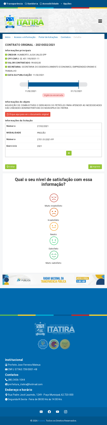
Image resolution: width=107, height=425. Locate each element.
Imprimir (95, 167)
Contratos (66, 37)
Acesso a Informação (25, 37)
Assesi (41, 420)
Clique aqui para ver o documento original (28, 114)
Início (8, 37)
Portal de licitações (48, 37)
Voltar (11, 167)
